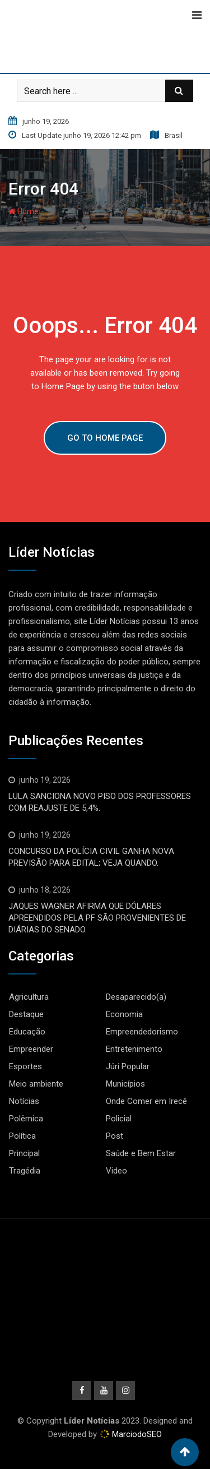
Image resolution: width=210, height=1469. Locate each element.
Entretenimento (134, 1049)
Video (116, 1171)
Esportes (25, 1066)
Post (114, 1136)
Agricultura (29, 997)
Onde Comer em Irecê (146, 1101)
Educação (27, 1032)
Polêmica (26, 1119)
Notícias (24, 1101)
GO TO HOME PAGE (105, 438)
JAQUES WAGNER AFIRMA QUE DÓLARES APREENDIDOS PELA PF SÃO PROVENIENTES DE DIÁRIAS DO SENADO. (97, 918)
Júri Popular (128, 1066)
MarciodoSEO (136, 1434)
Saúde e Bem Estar (141, 1153)
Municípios (125, 1084)
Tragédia (24, 1171)
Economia (124, 1014)
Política (22, 1136)
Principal (24, 1153)
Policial (119, 1119)
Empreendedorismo (142, 1032)
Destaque (26, 1014)
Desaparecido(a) (136, 997)
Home (23, 211)
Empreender (31, 1049)
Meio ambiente (36, 1084)
